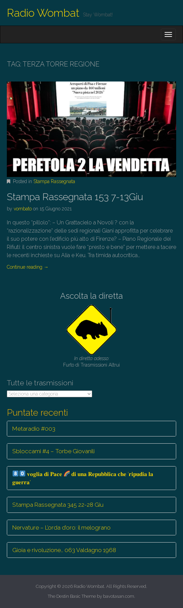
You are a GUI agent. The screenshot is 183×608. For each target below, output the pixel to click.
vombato (23, 208)
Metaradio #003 (33, 428)
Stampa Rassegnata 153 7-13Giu (75, 197)
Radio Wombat (43, 12)
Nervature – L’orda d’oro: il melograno (61, 527)
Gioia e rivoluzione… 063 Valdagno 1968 (64, 550)
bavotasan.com (118, 596)
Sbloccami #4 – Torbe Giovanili (53, 451)
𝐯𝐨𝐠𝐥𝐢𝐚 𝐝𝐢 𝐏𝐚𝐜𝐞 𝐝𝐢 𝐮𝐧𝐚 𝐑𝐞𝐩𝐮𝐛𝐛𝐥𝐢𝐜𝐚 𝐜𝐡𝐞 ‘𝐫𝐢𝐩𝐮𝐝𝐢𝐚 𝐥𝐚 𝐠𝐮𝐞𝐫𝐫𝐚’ (82, 478)
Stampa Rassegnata (54, 181)
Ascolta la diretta (91, 296)
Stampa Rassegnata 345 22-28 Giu (57, 504)
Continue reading (27, 267)
